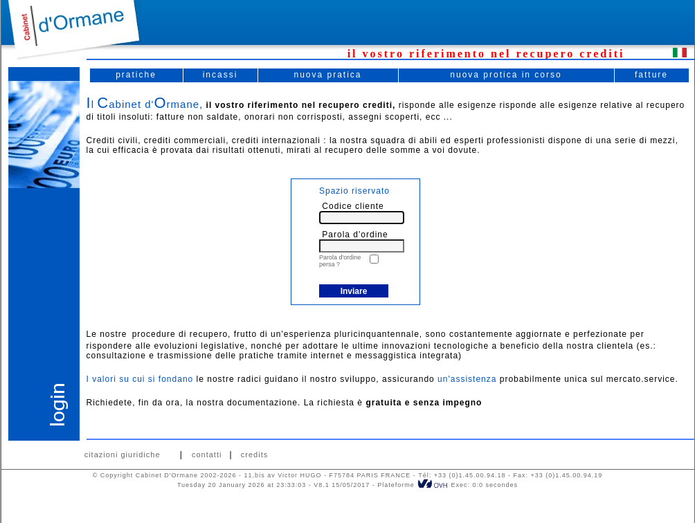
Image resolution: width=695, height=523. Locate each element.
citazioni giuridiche (122, 454)
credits (254, 454)
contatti (207, 454)
